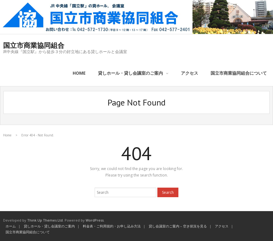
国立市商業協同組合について (28, 232)
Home (7, 135)
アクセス (221, 226)
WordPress (95, 220)
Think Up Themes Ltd (45, 220)
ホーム (11, 226)
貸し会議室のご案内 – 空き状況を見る (178, 226)
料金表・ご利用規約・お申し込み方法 (112, 226)
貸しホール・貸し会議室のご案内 (49, 226)
